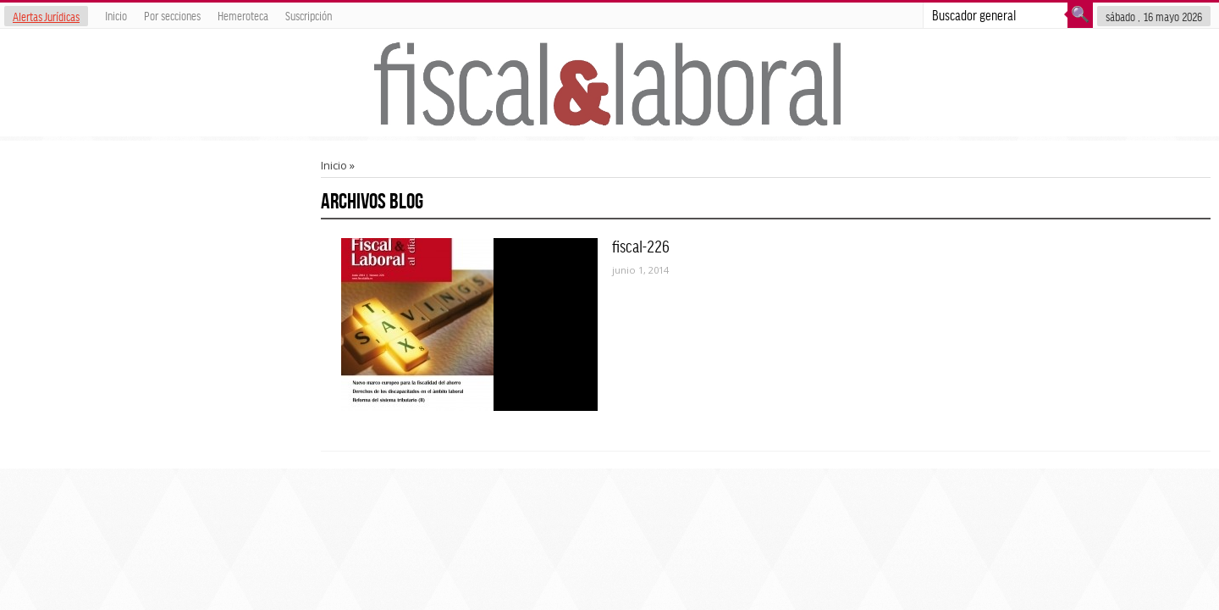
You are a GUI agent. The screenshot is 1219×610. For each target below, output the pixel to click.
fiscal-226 (641, 245)
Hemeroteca (243, 15)
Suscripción (308, 15)
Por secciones (172, 15)
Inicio (116, 15)
